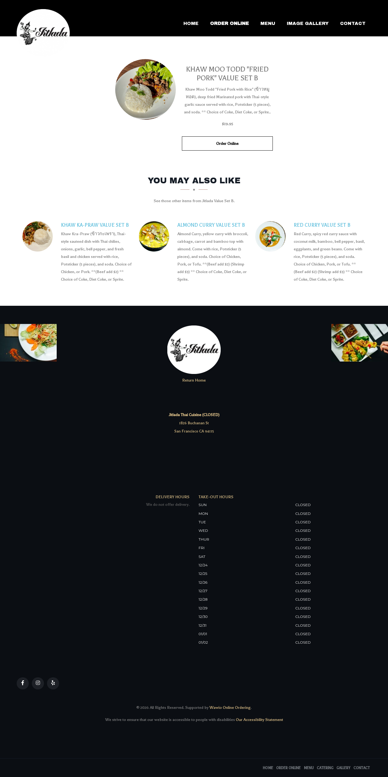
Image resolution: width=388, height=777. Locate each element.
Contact (353, 23)
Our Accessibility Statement (259, 719)
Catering (325, 768)
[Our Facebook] (23, 683)
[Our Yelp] (53, 683)
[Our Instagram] (38, 683)
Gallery (343, 768)
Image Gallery (308, 23)
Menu (267, 23)
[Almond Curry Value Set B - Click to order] (155, 236)
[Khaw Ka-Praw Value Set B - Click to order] (39, 236)
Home (191, 23)
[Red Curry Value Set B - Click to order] (272, 236)
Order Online (229, 23)
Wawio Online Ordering (230, 707)
